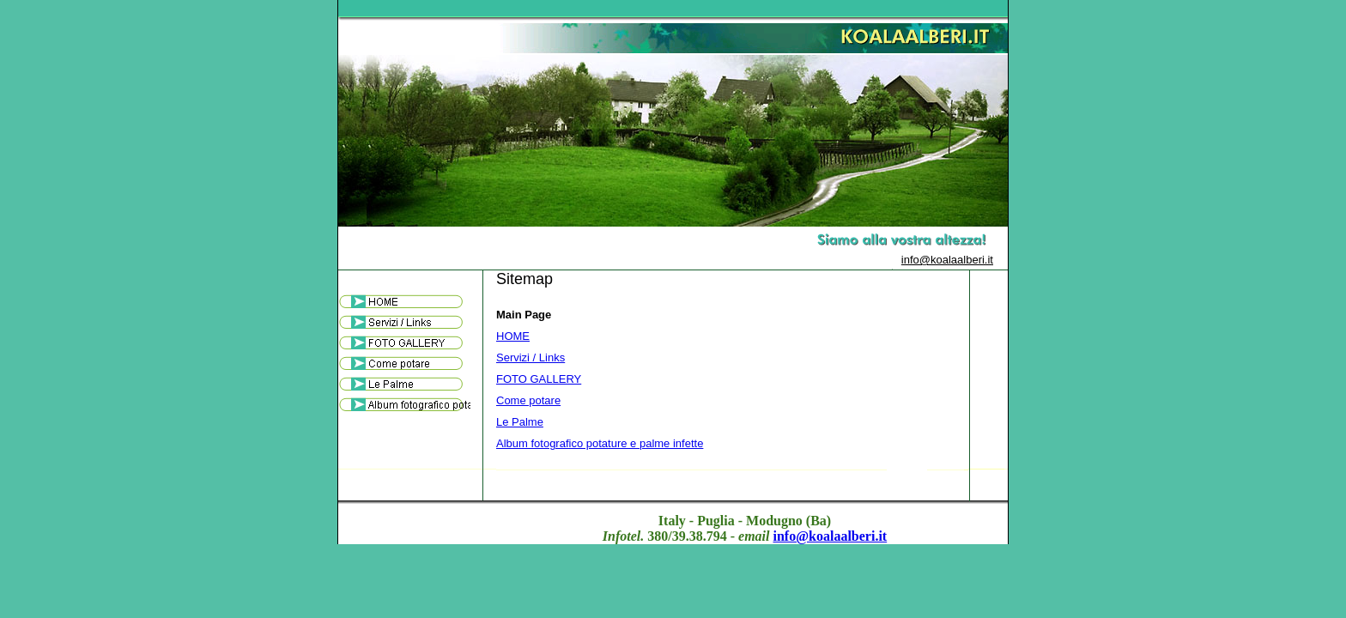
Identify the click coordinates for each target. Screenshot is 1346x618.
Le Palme (519, 421)
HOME (513, 336)
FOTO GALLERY (538, 379)
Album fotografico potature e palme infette (599, 443)
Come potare (528, 400)
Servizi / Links (530, 357)
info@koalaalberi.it (947, 259)
